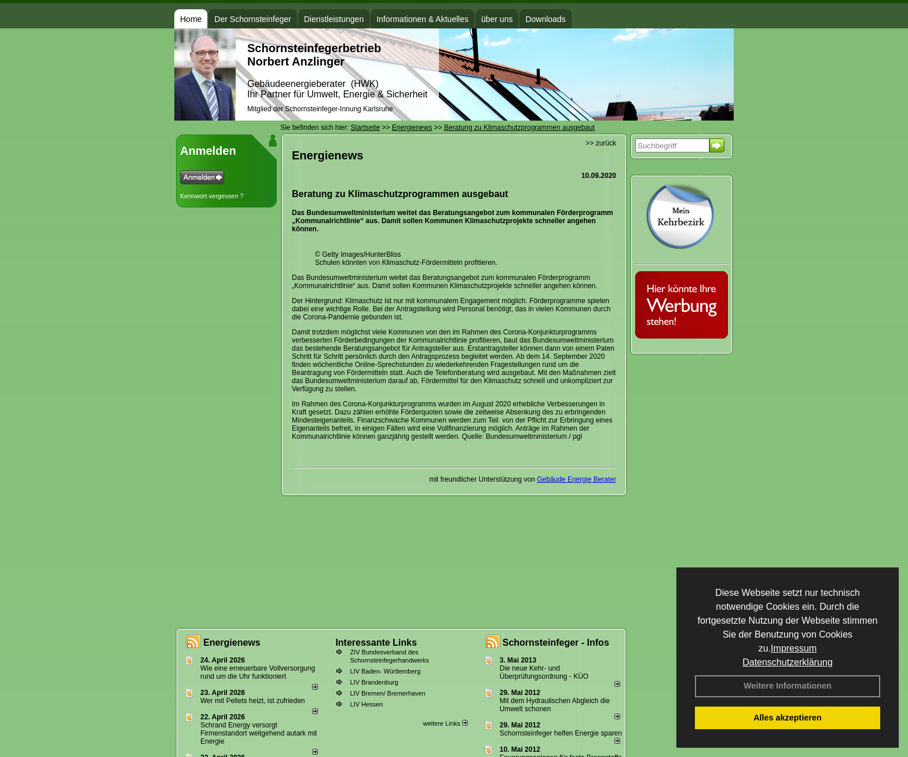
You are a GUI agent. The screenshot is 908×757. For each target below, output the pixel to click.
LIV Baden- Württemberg (385, 671)
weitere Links (445, 723)
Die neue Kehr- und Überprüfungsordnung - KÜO (544, 672)
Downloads (545, 19)
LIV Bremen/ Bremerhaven (387, 693)
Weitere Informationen (788, 685)
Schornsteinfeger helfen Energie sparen (561, 733)
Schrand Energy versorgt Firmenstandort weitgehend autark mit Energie (258, 733)
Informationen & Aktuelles (422, 19)
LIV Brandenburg (374, 682)
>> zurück (600, 143)
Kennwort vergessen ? (211, 195)
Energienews (232, 642)
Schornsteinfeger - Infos (556, 642)
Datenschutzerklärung (787, 662)
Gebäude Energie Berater (576, 479)
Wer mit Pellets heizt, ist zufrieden (252, 701)
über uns (496, 19)
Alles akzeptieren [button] (787, 717)
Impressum (794, 648)
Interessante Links (376, 642)
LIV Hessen (366, 704)
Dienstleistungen (334, 19)
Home (191, 19)
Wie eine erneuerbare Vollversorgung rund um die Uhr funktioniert (257, 672)
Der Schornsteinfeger (252, 19)
